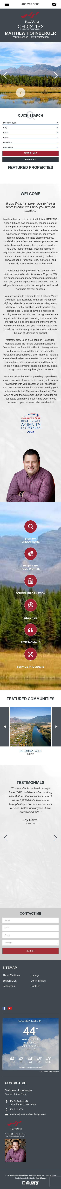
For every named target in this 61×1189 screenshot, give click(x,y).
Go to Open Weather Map (49, 1071)
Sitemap (48, 1175)
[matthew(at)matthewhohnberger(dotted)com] (54, 4)
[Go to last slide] (5, 75)
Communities (38, 980)
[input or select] (30, 122)
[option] (30, 731)
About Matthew (11, 975)
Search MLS (9, 980)
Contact (35, 986)
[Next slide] (56, 75)
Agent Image (41, 1178)
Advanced (30, 159)
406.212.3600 (17, 1109)
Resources (8, 986)
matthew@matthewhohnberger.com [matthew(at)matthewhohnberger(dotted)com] (28, 1114)
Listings (35, 975)
